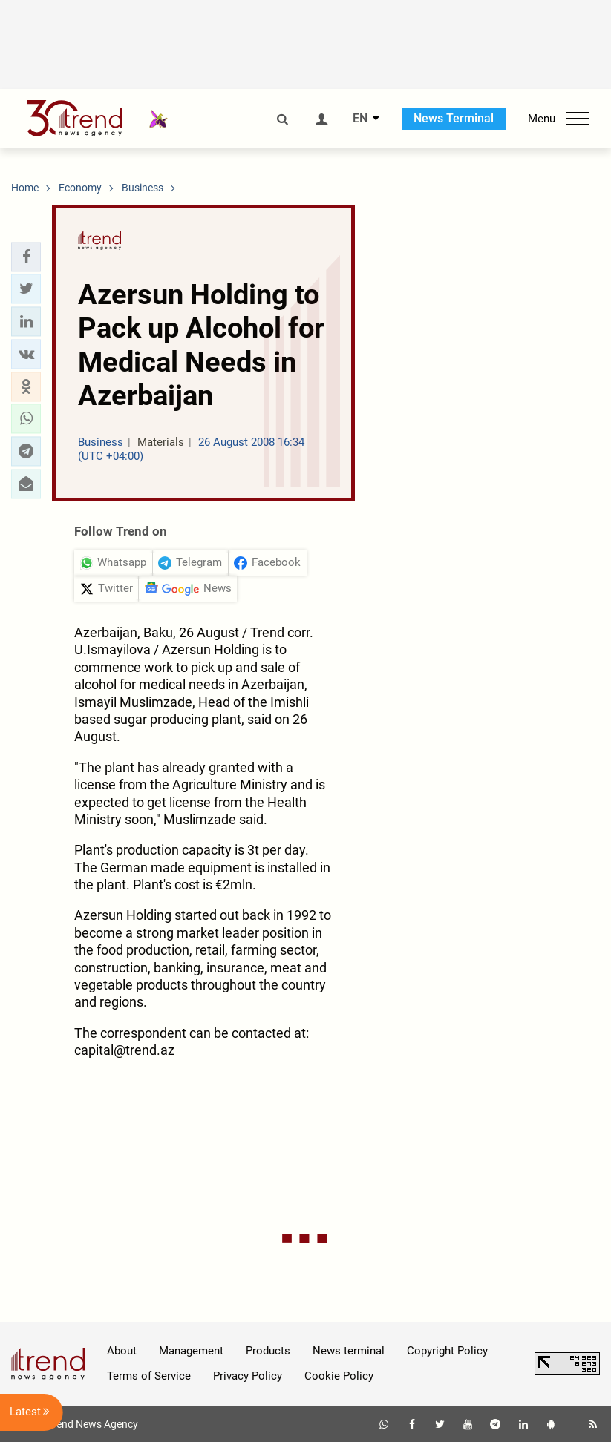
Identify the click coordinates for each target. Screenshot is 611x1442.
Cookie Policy (338, 1376)
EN (360, 119)
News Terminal (454, 118)
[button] (26, 256)
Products (268, 1350)
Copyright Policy (447, 1350)
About (122, 1350)
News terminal (349, 1350)
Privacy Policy (247, 1376)
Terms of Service (149, 1376)
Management (191, 1350)
